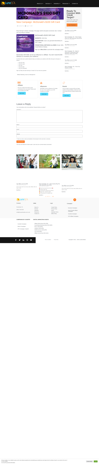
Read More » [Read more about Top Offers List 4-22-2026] (67, 47)
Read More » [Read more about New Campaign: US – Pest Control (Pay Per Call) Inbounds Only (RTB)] (67, 41)
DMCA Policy (54, 213)
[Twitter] (19, 240)
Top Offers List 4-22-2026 (71, 44)
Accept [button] (95, 461)
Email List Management (30, 74)
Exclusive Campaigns (72, 207)
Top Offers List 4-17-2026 (71, 60)
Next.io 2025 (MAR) (38, 226)
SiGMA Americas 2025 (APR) (40, 229)
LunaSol (26, 58)
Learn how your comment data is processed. (42, 144)
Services (48, 3)
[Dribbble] (27, 240)
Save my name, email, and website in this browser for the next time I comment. (33, 138)
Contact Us (75, 3)
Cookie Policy (54, 207)
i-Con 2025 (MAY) (38, 231)
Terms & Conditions (48, 239)
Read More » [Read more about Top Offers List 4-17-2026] (67, 63)
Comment (18, 109)
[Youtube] (31, 240)
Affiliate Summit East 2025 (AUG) (41, 233)
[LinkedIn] (23, 240)
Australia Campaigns (72, 213)
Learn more (21, 93)
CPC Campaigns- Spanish (23, 228)
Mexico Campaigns (22, 226)
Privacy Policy (54, 208)
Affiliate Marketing (21, 74)
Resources (66, 3)
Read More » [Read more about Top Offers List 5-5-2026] (67, 33)
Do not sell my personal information (8, 462)
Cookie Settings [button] (89, 461)
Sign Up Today (19, 70)
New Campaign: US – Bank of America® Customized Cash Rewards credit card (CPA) (72, 52)
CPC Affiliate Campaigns (73, 216)
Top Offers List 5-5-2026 (70, 30)
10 (53, 196)
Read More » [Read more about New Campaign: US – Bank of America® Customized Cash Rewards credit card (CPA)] (67, 56)
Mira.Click (43, 49)
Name (18, 124)
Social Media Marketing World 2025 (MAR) (43, 225)
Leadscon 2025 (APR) (39, 228)
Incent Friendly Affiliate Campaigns (73, 211)
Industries (57, 3)
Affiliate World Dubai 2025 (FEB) (41, 223)
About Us (40, 3)
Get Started (72, 25)
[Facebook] (16, 240)
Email (17, 129)
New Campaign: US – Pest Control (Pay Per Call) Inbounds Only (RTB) (73, 37)
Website (18, 134)
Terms (52, 210)
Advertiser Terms (54, 212)
